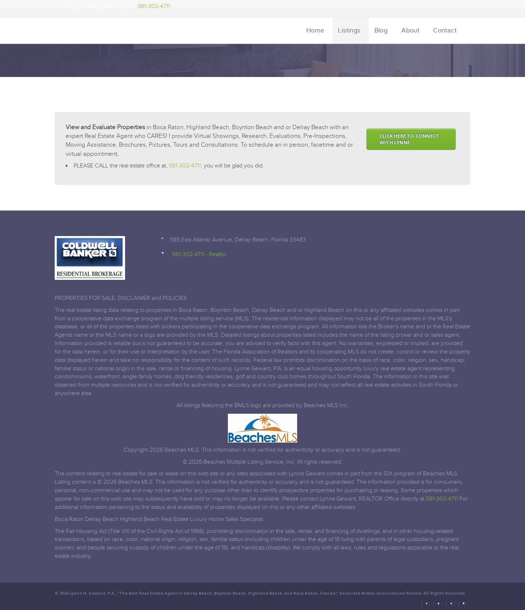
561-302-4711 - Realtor (199, 254)
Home (315, 30)
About (410, 30)
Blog (381, 30)
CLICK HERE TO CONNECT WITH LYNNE (409, 139)
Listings (349, 30)
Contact (444, 30)
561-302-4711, (185, 165)
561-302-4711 (154, 6)
